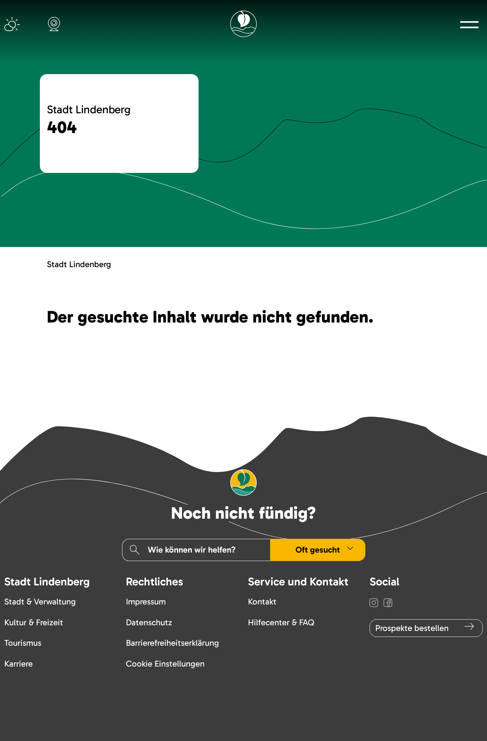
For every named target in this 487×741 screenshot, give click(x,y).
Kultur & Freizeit (33, 622)
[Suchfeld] (203, 550)
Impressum (146, 601)
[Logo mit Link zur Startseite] (243, 24)
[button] (469, 24)
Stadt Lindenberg (79, 264)
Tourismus (22, 643)
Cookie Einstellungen (165, 663)
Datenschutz (149, 622)
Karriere (18, 663)
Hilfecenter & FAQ (281, 622)
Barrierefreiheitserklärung (172, 643)
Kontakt (262, 601)
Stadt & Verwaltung (40, 601)
